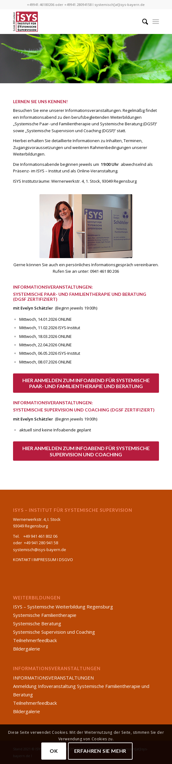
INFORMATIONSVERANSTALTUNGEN (53, 678)
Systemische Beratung (37, 623)
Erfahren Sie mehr (100, 751)
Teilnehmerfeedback (35, 640)
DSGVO (66, 559)
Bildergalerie (26, 649)
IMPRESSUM (45, 559)
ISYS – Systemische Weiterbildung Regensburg (63, 606)
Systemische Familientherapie (44, 615)
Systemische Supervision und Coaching (54, 632)
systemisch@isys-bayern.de (39, 549)
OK (54, 751)
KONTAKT (22, 559)
